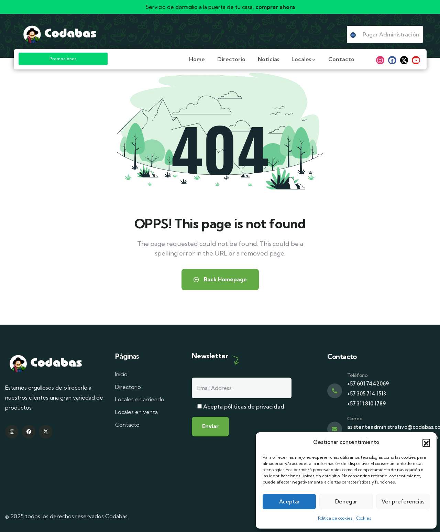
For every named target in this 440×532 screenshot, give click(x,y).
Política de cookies (335, 518)
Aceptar (289, 501)
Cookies (363, 518)
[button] (426, 442)
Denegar (346, 501)
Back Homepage (220, 279)
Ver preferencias (403, 501)
